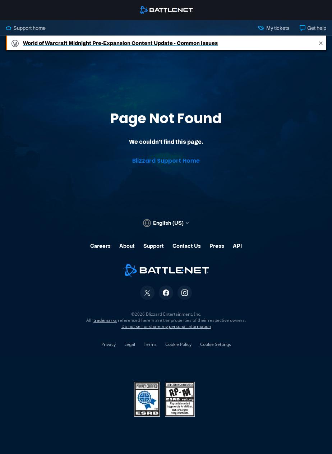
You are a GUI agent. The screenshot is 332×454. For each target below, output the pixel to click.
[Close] (320, 43)
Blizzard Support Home (166, 161)
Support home (26, 28)
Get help (313, 28)
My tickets (273, 28)
